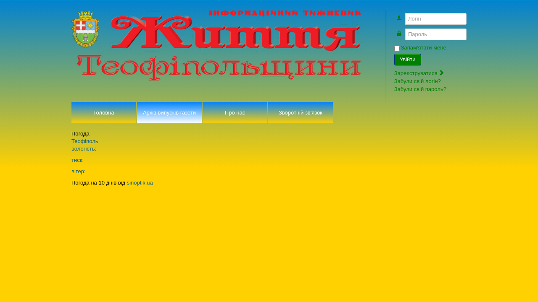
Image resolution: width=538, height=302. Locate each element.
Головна (103, 112)
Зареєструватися (419, 73)
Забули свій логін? (417, 81)
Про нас (235, 112)
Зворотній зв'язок (300, 112)
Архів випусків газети (169, 112)
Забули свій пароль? (420, 89)
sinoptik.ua (140, 183)
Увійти (408, 59)
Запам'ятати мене (423, 47)
